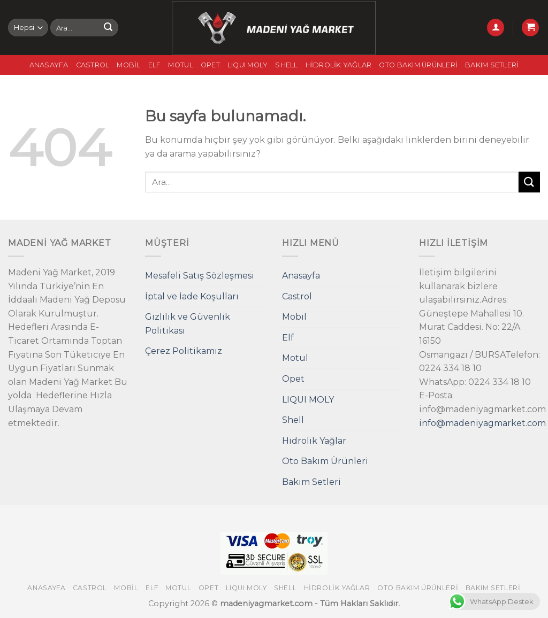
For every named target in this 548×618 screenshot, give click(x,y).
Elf (154, 65)
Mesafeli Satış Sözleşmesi (199, 276)
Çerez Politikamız (183, 351)
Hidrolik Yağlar (339, 65)
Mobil (128, 65)
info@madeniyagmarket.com (482, 423)
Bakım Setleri (492, 65)
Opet (210, 65)
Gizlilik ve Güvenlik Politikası (187, 324)
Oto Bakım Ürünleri (418, 65)
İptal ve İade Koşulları (192, 296)
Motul (180, 65)
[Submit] (108, 28)
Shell (286, 65)
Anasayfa (48, 65)
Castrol (93, 65)
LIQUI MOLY (247, 65)
